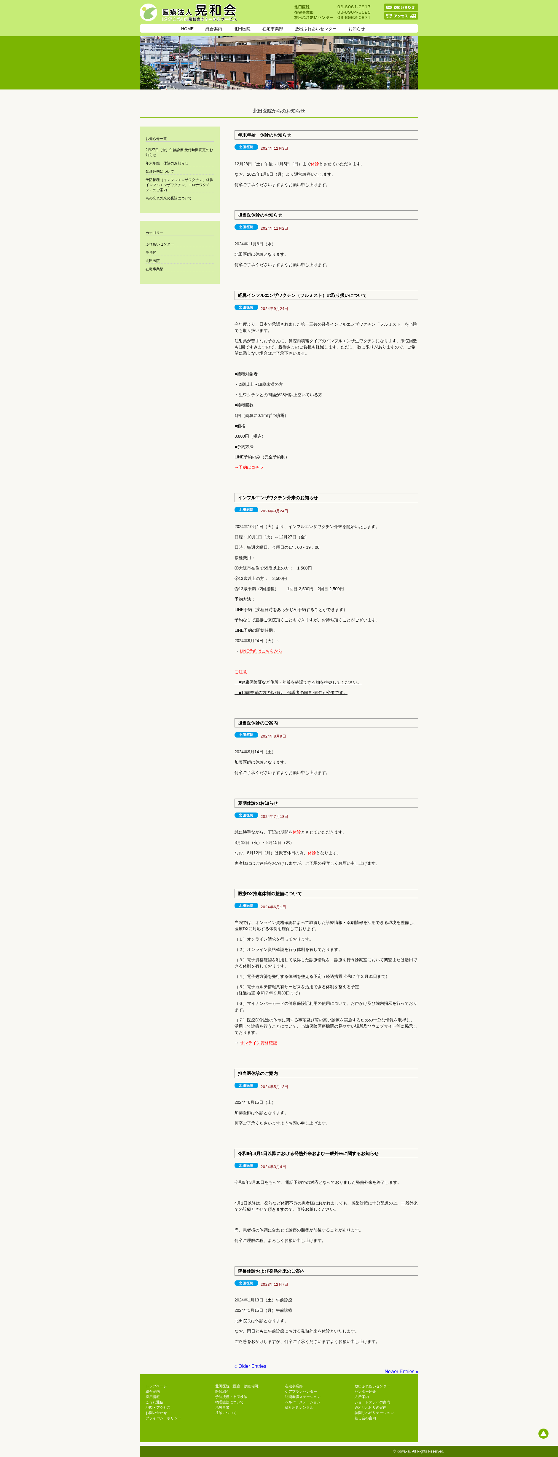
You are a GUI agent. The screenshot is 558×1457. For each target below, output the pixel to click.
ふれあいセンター (160, 244)
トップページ (156, 1386)
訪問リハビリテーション (374, 1413)
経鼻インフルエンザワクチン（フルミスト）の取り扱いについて (302, 295)
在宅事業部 (272, 28)
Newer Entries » (401, 1371)
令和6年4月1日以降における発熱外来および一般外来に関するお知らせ (308, 1153)
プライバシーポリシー (163, 1418)
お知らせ (356, 28)
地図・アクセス (158, 1407)
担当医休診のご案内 (258, 722)
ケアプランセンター (301, 1391)
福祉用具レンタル (299, 1407)
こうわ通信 (154, 1402)
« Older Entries (250, 1366)
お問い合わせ (156, 1413)
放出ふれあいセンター (316, 28)
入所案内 (362, 1397)
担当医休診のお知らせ (260, 214)
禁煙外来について (160, 171)
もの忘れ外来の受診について (169, 198)
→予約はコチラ (249, 467)
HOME (187, 28)
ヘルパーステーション (303, 1402)
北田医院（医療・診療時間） (238, 1386)
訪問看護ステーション (303, 1397)
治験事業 (222, 1407)
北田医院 (242, 28)
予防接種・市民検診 (231, 1397)
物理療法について (229, 1402)
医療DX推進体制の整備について (270, 893)
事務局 (151, 252)
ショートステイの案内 (372, 1402)
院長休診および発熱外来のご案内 (271, 1271)
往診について (226, 1413)
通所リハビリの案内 (371, 1407)
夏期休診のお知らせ (258, 803)
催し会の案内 (365, 1418)
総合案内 (213, 28)
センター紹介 (365, 1391)
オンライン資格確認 (258, 1042)
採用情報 (153, 1397)
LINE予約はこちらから (261, 651)
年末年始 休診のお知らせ (264, 134)
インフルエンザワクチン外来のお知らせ (278, 497)
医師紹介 (222, 1391)
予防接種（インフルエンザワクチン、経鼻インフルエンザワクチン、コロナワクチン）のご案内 (179, 185)
